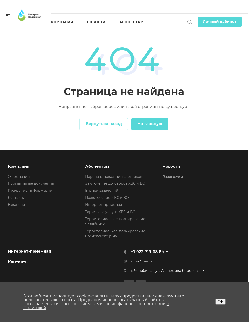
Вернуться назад (104, 123)
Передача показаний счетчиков (113, 177)
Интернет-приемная (103, 205)
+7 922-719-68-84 (147, 252)
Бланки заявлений (101, 190)
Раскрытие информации (30, 190)
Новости (171, 166)
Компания (18, 166)
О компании (19, 177)
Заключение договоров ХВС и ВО (115, 183)
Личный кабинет (220, 21)
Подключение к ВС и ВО (107, 198)
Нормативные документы (31, 183)
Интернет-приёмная (29, 251)
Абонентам (97, 166)
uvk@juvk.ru (142, 261)
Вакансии (16, 205)
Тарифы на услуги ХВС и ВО (110, 212)
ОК (220, 301)
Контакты (16, 198)
